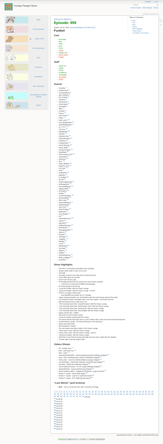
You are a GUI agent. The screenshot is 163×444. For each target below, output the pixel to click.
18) (68, 126)
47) (65, 193)
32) (67, 158)
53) (67, 206)
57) (62, 215)
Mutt (60, 41)
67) (67, 238)
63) (72, 229)
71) (66, 247)
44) (72, 186)
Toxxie (61, 50)
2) (69, 89)
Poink (61, 48)
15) (69, 119)
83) (104, 361)
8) (68, 103)
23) (71, 138)
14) (64, 117)
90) (92, 377)
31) (68, 156)
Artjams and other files (86, 27)
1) (66, 87)
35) (70, 165)
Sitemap (155, 8)
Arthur (61, 44)
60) (67, 222)
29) (68, 151)
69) (64, 243)
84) (89, 363)
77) (73, 347)
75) (72, 257)
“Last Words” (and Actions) (140, 33)
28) (72, 149)
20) (69, 131)
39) (67, 174)
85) (101, 366)
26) (71, 144)
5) (68, 96)
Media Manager (147, 8)
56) (69, 213)
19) (67, 128)
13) (68, 115)
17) (73, 124)
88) (87, 373)
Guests (134, 27)
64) (66, 231)
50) (68, 199)
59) (65, 220)
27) (69, 147)
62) (68, 227)
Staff (133, 25)
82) (101, 359)
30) (74, 154)
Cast (133, 22)
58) (72, 218)
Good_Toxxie (63, 55)
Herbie (61, 68)
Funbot (133, 20)
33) (64, 160)
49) (70, 197)
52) (70, 204)
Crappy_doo (63, 53)
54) (70, 208)
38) (68, 172)
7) (68, 101)
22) (70, 135)
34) (71, 163)
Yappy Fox (62, 66)
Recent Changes (136, 8)
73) (65, 252)
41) (65, 179)
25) (70, 142)
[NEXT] (68, 19)
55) (67, 211)
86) (93, 368)
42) (73, 181)
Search (157, 5)
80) (108, 354)
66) (67, 236)
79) (68, 352)
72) (66, 250)
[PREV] (56, 19)
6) (66, 99)
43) (70, 183)
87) (105, 370)
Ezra (60, 46)
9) (67, 106)
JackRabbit (62, 75)
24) (67, 140)
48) (72, 195)
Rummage (62, 39)
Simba (61, 70)
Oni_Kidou (62, 77)
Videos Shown (136, 31)
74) (72, 254)
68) (65, 241)
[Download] (74, 27)
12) (65, 112)
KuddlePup (62, 72)
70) (69, 245)
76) (67, 259)
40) (68, 176)
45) (69, 188)
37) (63, 170)
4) (70, 94)
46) (68, 190)
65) (65, 234)
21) (66, 133)
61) (72, 225)
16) (73, 122)
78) (75, 350)
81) (101, 357)
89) (93, 375)
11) (66, 110)
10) (64, 108)
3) (70, 92)
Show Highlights (137, 29)
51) (72, 202)
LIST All (62, 19)
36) (67, 167)
